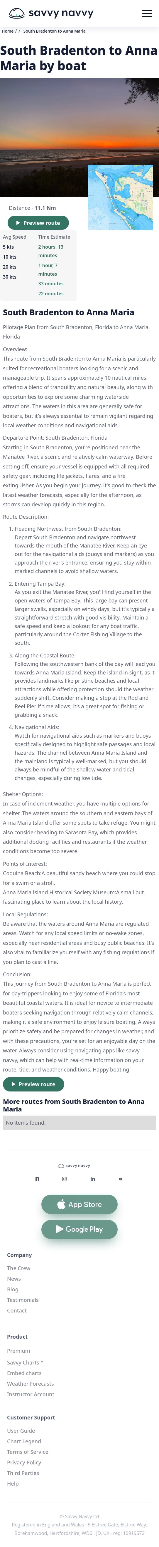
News (14, 1278)
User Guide (21, 1430)
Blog (12, 1289)
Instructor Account (30, 1394)
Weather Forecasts (30, 1383)
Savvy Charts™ (25, 1362)
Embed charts (24, 1373)
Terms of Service (27, 1452)
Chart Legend (24, 1441)
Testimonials (23, 1300)
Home (7, 31)
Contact (17, 1310)
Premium (18, 1350)
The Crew (19, 1268)
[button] (147, 13)
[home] (51, 13)
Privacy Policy (24, 1462)
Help (13, 1483)
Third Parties (23, 1473)
